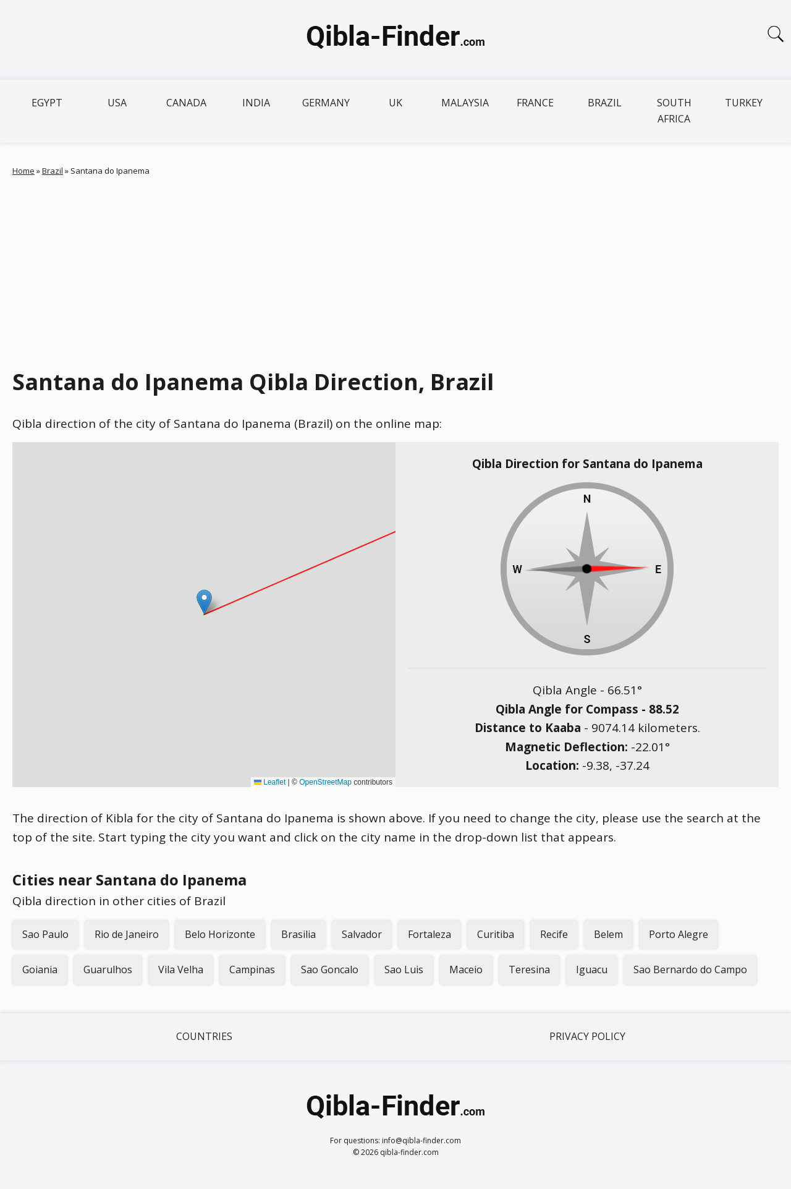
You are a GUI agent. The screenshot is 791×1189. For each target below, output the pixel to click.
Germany (326, 102)
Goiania (39, 969)
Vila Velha (180, 969)
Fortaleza (429, 934)
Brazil (605, 102)
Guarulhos (107, 969)
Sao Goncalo (329, 969)
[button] (204, 602)
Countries (204, 1036)
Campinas (252, 969)
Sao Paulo (45, 934)
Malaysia (465, 102)
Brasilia (298, 934)
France (535, 102)
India (256, 102)
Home (23, 170)
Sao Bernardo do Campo (690, 969)
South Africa (674, 111)
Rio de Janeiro (127, 934)
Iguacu (591, 969)
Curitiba (495, 934)
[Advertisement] (395, 269)
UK (395, 102)
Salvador (362, 934)
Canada (186, 102)
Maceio (466, 969)
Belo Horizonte (220, 934)
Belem (608, 934)
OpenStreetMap (325, 782)
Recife (554, 934)
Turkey (744, 102)
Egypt (47, 102)
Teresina (529, 969)
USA (117, 102)
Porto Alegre (678, 934)
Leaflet (270, 782)
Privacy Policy (587, 1036)
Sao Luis (403, 969)
